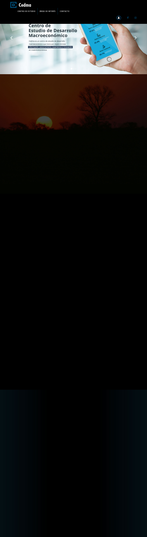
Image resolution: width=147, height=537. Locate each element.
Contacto (64, 11)
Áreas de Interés (48, 11)
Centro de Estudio (26, 11)
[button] (11, 37)
